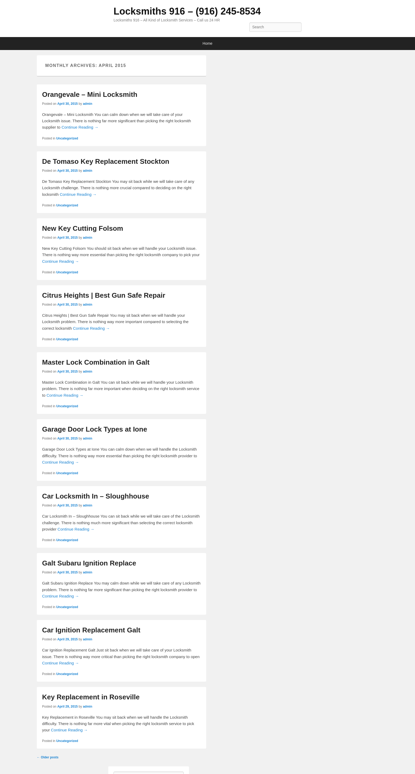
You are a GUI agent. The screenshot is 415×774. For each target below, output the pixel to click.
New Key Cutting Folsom (82, 228)
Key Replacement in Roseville (90, 697)
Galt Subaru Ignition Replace (89, 563)
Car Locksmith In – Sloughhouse (95, 496)
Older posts (47, 757)
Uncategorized (67, 138)
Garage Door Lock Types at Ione (94, 429)
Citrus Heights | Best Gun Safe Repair (103, 295)
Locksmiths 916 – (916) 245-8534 (187, 11)
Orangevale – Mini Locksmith (89, 94)
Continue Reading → (79, 127)
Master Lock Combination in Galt (96, 362)
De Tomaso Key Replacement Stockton (105, 161)
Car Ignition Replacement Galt (91, 630)
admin (87, 104)
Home (207, 43)
